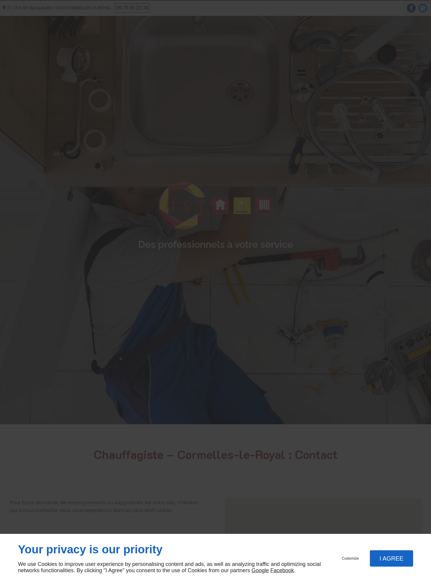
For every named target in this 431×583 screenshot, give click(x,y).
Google (260, 570)
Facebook (282, 570)
